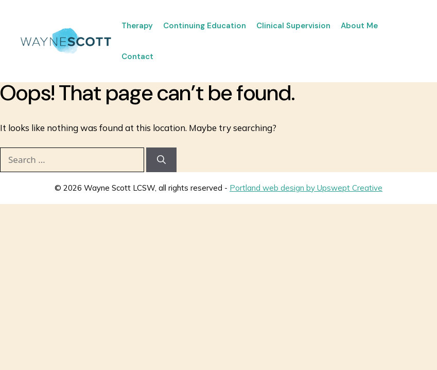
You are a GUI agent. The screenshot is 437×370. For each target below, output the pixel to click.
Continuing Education (204, 26)
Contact (137, 56)
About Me (359, 26)
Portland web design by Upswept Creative (306, 188)
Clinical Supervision (293, 26)
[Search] (161, 159)
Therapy (137, 26)
